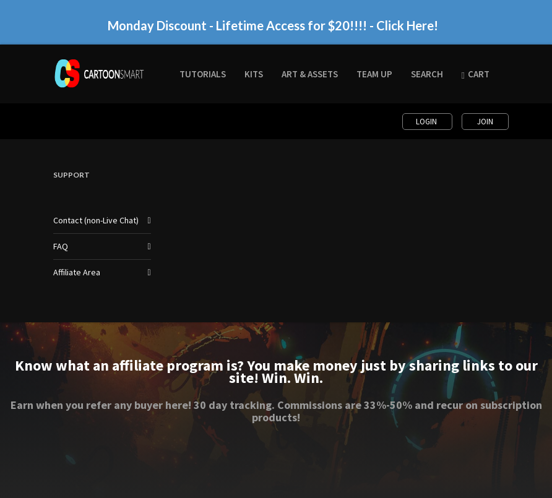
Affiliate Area (76, 272)
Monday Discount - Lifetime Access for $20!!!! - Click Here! (273, 25)
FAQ (60, 246)
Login (427, 121)
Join (485, 121)
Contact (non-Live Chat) (96, 220)
